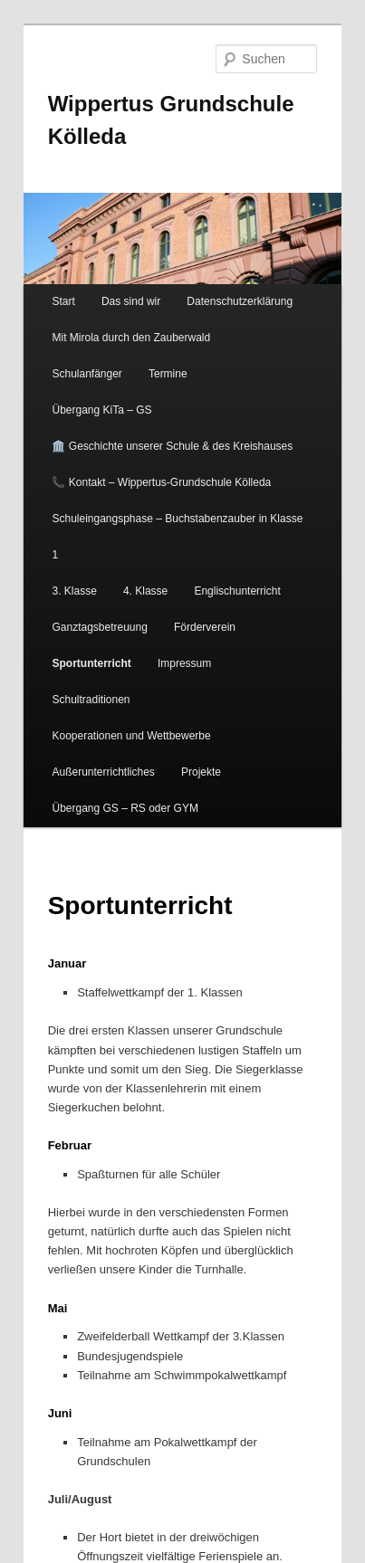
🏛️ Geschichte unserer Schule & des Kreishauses (172, 446)
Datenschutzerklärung (240, 301)
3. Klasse (74, 591)
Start (63, 301)
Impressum (184, 663)
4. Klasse (145, 591)
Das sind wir (130, 301)
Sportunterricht (91, 663)
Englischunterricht (237, 591)
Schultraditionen (91, 699)
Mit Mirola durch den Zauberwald (131, 337)
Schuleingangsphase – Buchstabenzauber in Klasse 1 (177, 536)
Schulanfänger (86, 373)
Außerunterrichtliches (103, 772)
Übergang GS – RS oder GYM (124, 808)
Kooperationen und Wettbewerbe (131, 735)
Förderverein (204, 627)
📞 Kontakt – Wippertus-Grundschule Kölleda (161, 482)
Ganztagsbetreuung (99, 627)
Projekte (201, 772)
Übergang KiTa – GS (101, 410)
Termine (168, 373)
